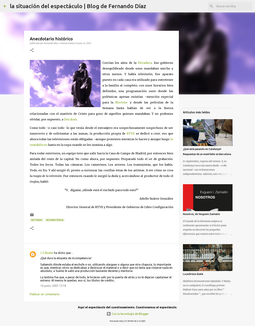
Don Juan (70, 119)
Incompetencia (54, 220)
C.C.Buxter (46, 252)
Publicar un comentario (45, 294)
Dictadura (145, 63)
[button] (32, 50)
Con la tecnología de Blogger (128, 313)
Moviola (121, 102)
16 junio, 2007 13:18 (53, 285)
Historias (36, 220)
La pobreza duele (193, 274)
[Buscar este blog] (233, 6)
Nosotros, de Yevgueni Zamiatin (201, 214)
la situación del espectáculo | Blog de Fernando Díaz (78, 6)
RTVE (131, 133)
